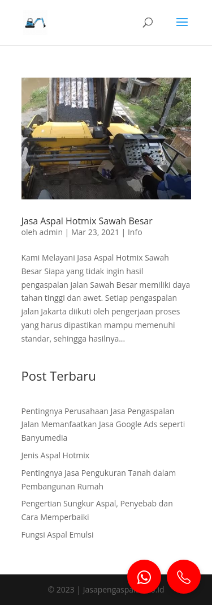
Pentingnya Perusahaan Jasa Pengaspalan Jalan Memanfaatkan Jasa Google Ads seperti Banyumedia (103, 425)
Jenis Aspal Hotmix (55, 455)
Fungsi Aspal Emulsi (57, 534)
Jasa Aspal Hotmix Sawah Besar (87, 221)
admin (51, 232)
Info (135, 232)
